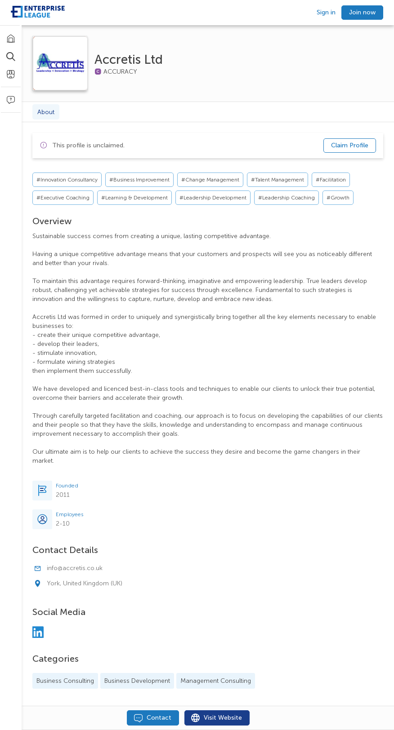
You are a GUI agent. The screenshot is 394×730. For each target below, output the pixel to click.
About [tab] (45, 112)
